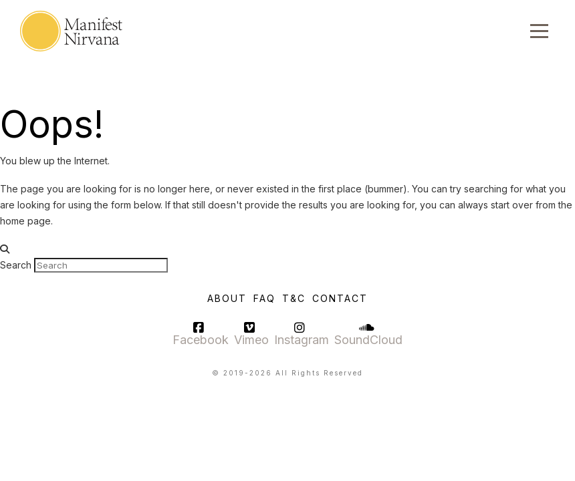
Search (15, 265)
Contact (340, 298)
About (227, 298)
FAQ (264, 298)
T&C (294, 298)
